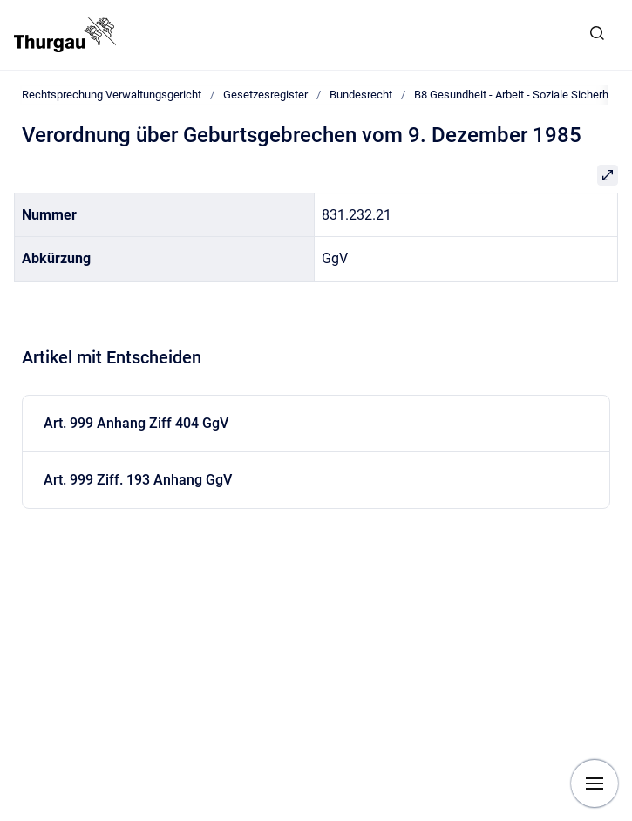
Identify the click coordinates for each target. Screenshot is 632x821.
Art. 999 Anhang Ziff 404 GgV (136, 423)
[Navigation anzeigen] (594, 783)
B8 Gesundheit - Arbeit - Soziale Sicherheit (517, 94)
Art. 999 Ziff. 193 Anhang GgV (138, 480)
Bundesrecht (361, 94)
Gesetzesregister (265, 94)
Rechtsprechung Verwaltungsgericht (111, 94)
